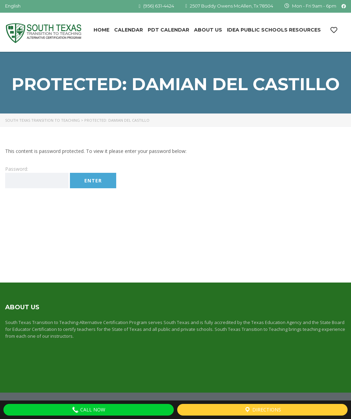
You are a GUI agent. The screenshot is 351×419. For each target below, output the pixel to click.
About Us (208, 30)
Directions (262, 409)
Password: (37, 177)
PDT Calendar (168, 30)
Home (101, 30)
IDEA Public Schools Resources (274, 30)
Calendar (128, 30)
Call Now (88, 409)
